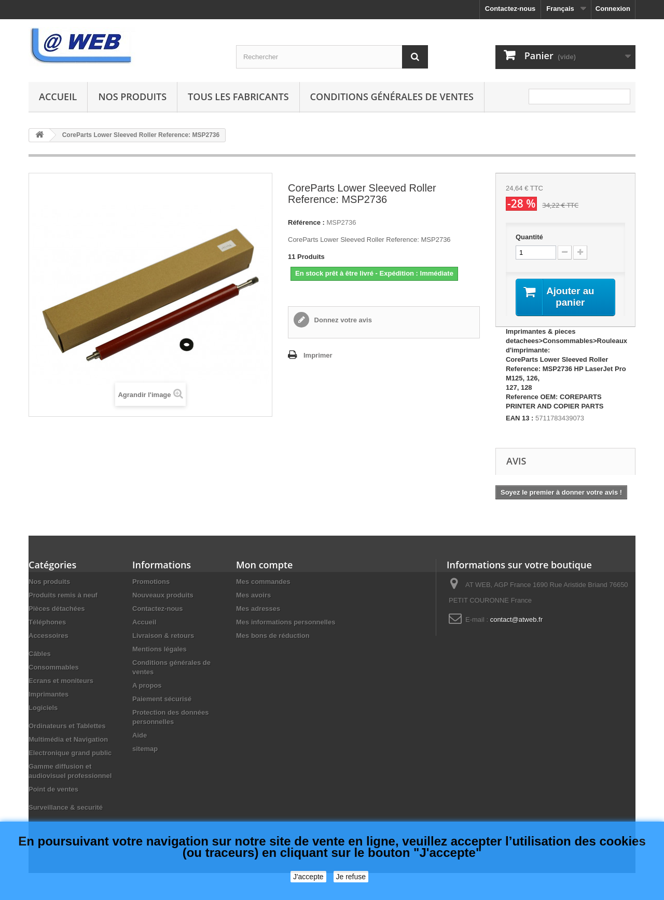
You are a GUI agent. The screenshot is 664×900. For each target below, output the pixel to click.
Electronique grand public (70, 754)
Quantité (529, 237)
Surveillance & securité (66, 808)
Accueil (58, 96)
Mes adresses (258, 609)
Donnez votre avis (342, 320)
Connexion (613, 8)
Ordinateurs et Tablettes (67, 727)
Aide (139, 736)
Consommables (54, 668)
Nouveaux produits (162, 596)
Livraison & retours (163, 636)
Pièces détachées (57, 609)
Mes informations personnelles (285, 623)
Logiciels (43, 709)
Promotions (151, 583)
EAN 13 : (519, 419)
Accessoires (48, 636)
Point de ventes (53, 790)
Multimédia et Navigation (68, 740)
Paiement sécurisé (161, 700)
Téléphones (47, 623)
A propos (147, 686)
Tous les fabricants (238, 96)
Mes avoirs (253, 596)
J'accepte (308, 876)
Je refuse (351, 876)
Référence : (306, 222)
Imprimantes (48, 695)
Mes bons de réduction (273, 636)
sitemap (145, 750)
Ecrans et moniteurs (61, 682)
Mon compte (264, 566)
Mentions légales (159, 650)
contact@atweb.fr (516, 620)
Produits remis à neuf (63, 596)
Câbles (40, 655)
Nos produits (132, 96)
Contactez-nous (510, 8)
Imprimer (318, 355)
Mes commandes (263, 583)
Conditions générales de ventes (392, 96)
